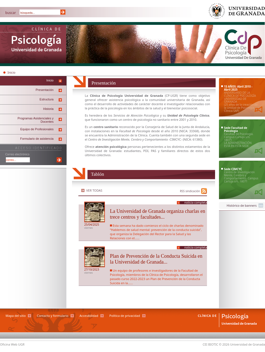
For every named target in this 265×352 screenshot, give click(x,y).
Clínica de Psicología (33, 44)
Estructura (47, 99)
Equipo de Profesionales (37, 129)
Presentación (45, 89)
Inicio (11, 72)
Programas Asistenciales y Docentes (36, 120)
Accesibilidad (89, 316)
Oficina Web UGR (12, 344)
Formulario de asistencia (37, 138)
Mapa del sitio (16, 316)
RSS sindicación (190, 191)
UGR (173, 95)
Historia (48, 108)
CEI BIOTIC (210, 344)
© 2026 (224, 344)
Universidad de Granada (237, 12)
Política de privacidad (124, 316)
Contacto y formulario (52, 316)
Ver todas (94, 190)
